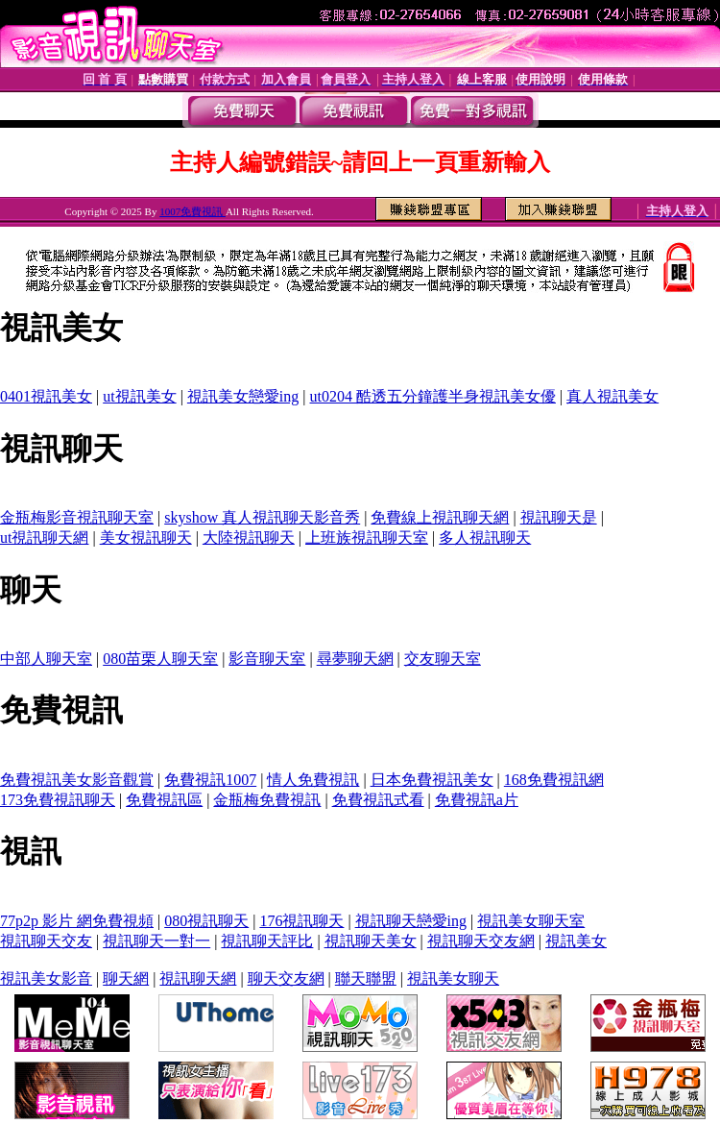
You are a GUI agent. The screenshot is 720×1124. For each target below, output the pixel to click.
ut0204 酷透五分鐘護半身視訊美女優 (433, 396)
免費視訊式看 (378, 800)
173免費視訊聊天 (57, 800)
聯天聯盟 (365, 978)
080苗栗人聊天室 (160, 658)
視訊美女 (576, 941)
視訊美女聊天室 (531, 921)
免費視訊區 (164, 800)
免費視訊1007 (210, 779)
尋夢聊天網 (355, 658)
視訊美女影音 (46, 978)
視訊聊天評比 (267, 941)
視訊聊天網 (197, 978)
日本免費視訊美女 (432, 779)
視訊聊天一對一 (156, 941)
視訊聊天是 (558, 517)
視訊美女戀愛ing (243, 396)
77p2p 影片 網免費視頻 (77, 921)
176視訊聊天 (301, 921)
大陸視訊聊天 (249, 537)
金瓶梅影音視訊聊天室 (77, 517)
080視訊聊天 (206, 921)
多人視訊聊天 (485, 537)
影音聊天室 (266, 658)
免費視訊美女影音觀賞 (77, 779)
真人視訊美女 (612, 396)
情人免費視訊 (313, 779)
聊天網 (126, 978)
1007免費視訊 (192, 211)
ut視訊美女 (139, 396)
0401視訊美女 (46, 396)
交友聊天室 (442, 658)
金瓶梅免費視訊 (267, 800)
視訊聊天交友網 (481, 941)
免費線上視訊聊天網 (440, 517)
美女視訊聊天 (146, 537)
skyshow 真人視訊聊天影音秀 (262, 517)
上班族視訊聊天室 (366, 537)
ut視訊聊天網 (44, 537)
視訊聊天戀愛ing (411, 921)
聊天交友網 (286, 978)
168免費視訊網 (554, 779)
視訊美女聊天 (453, 978)
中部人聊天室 (46, 658)
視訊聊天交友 (46, 941)
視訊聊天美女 (370, 941)
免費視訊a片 (476, 800)
